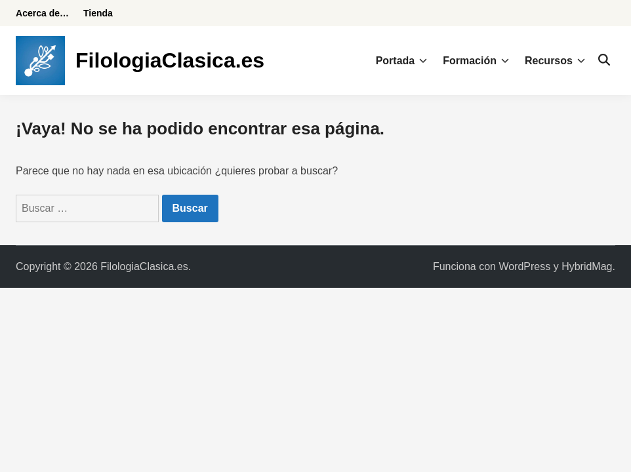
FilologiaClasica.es (169, 60)
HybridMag (586, 266)
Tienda (98, 13)
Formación (476, 61)
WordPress (524, 266)
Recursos (555, 61)
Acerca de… (42, 13)
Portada (402, 61)
